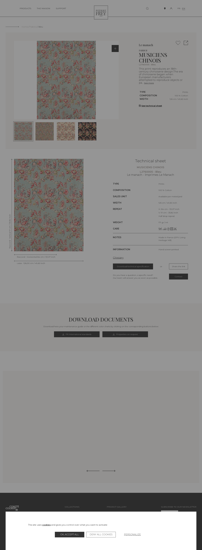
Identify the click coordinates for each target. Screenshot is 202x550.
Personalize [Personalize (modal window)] (132, 534)
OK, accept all (69, 534)
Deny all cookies (101, 534)
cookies (46, 525)
